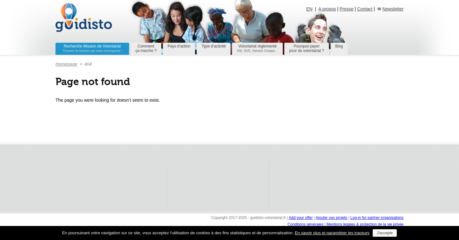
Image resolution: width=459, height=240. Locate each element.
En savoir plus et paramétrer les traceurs (332, 232)
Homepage (66, 64)
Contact (364, 8)
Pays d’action (179, 46)
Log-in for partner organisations (377, 217)
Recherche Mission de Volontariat (92, 48)
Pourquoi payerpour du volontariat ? (306, 48)
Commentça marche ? (146, 48)
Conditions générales (306, 224)
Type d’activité (213, 46)
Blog (339, 46)
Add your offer (301, 217)
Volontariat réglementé (257, 48)
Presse (346, 8)
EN (309, 8)
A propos (327, 8)
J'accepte (385, 233)
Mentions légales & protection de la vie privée (365, 224)
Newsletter (393, 8)
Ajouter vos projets (331, 217)
